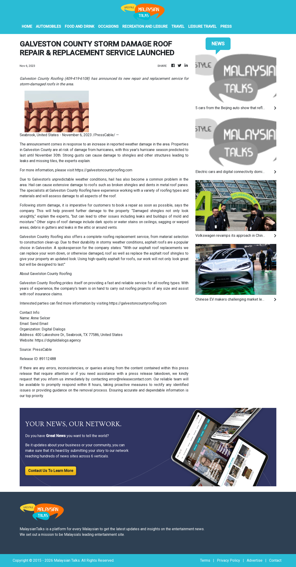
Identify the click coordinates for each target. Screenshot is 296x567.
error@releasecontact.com (130, 379)
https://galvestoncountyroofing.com (103, 170)
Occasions (108, 26)
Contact (275, 560)
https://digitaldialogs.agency (58, 340)
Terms (205, 560)
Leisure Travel (202, 26)
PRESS (226, 26)
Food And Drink (79, 26)
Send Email (39, 323)
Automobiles (48, 26)
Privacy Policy (228, 560)
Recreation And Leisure (145, 26)
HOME (27, 26)
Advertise (254, 560)
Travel (178, 26)
